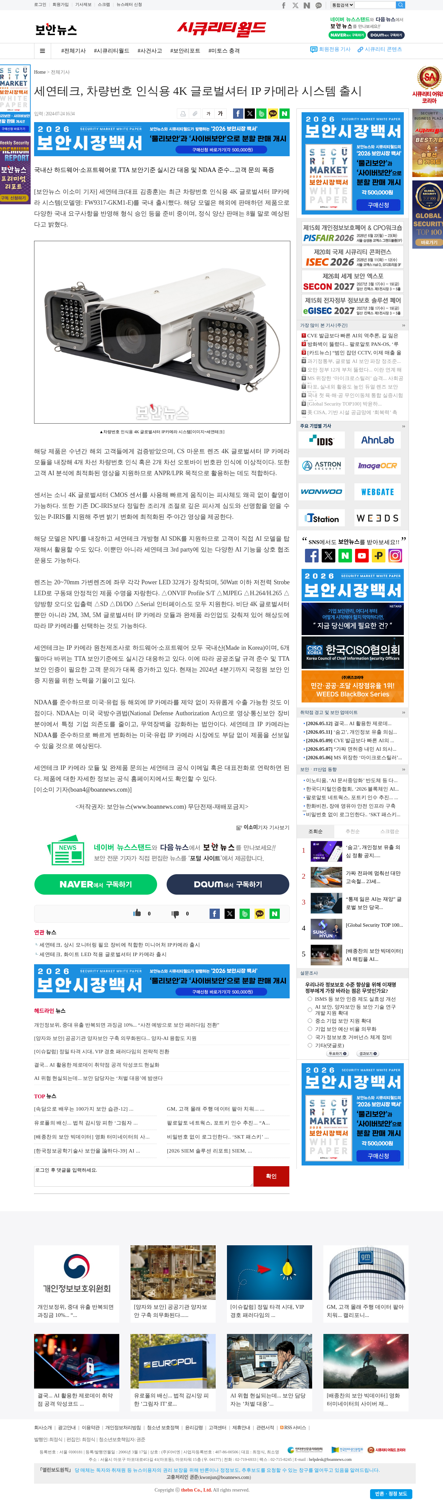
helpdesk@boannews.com (330, 1459)
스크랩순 (389, 831)
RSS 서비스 (295, 1427)
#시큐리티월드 (111, 51)
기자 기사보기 (263, 827)
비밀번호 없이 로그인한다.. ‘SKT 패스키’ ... (218, 1137)
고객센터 (217, 1427)
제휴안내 (241, 1427)
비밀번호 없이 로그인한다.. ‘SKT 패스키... (353, 814)
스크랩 (104, 4)
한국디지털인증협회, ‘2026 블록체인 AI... (352, 789)
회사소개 (43, 1427)
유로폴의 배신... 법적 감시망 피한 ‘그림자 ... (86, 1123)
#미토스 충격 (224, 51)
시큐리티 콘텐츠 (383, 49)
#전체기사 (73, 51)
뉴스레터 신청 (129, 4)
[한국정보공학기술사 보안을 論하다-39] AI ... (87, 1151)
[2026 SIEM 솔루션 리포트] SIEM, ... (209, 1151)
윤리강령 (194, 1427)
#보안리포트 (185, 51)
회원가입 (60, 4)
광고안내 (67, 1427)
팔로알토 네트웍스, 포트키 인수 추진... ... (352, 797)
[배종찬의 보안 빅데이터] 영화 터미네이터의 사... (92, 1137)
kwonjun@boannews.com (224, 1477)
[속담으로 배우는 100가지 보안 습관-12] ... (84, 1109)
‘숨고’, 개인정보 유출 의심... (351, 732)
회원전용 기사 (335, 49)
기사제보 (83, 4)
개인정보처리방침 (123, 1427)
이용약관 (91, 1427)
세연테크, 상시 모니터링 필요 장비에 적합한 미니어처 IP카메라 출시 (120, 945)
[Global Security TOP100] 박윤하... (344, 404)
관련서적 (265, 1427)
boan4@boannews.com (99, 789)
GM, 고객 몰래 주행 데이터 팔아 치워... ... (215, 1109)
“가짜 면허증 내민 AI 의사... (351, 749)
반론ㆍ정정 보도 (391, 1494)
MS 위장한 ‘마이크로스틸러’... (354, 757)
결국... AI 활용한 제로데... (349, 723)
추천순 (353, 831)
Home (40, 72)
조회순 (315, 831)
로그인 (40, 4)
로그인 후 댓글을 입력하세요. (144, 1176)
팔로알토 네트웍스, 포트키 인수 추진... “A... (218, 1123)
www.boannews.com (158, 806)
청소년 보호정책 (163, 1427)
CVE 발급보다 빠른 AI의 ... (350, 740)
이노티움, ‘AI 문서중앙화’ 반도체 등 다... (351, 780)
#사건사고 (150, 51)
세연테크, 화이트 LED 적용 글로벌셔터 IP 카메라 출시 (103, 954)
